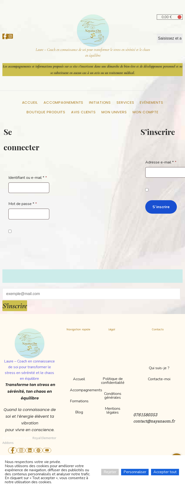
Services (125, 102)
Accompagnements (64, 102)
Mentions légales (112, 410)
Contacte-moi (159, 379)
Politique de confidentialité (112, 380)
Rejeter (110, 472)
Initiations (100, 102)
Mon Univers (114, 112)
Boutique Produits (46, 112)
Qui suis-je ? (159, 368)
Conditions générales (112, 395)
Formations (79, 401)
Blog (79, 412)
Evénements (151, 102)
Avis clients (83, 112)
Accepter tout (165, 472)
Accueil (30, 102)
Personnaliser (134, 472)
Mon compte (145, 112)
